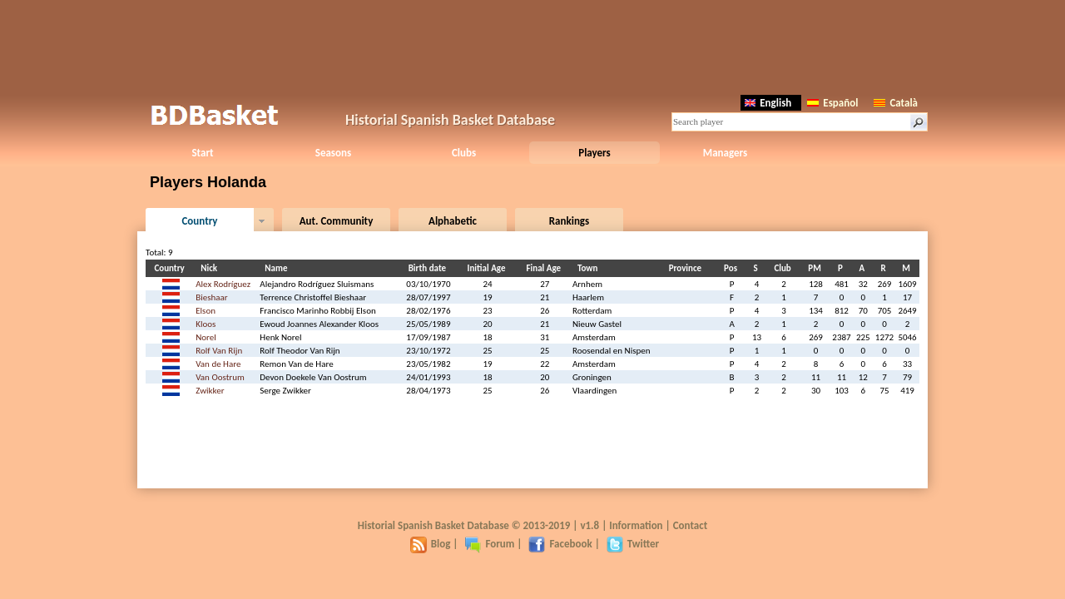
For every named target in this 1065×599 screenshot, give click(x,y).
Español (832, 103)
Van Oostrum (220, 377)
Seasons (333, 152)
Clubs (464, 152)
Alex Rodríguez (223, 284)
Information (635, 525)
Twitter (633, 543)
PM (816, 268)
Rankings (569, 221)
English (768, 103)
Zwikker (210, 390)
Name (278, 268)
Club (784, 268)
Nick (211, 268)
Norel (206, 337)
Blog (430, 543)
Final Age (546, 268)
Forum (489, 543)
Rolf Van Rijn (219, 350)
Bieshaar (211, 297)
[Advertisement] (532, 45)
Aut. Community (337, 221)
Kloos (205, 324)
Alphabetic (452, 221)
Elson (205, 310)
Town (589, 268)
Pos (733, 268)
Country (199, 221)
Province (687, 268)
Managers (725, 152)
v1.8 (589, 525)
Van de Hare (218, 364)
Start (202, 152)
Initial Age (489, 268)
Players (594, 152)
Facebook (560, 543)
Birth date (430, 268)
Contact (690, 525)
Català (896, 103)
